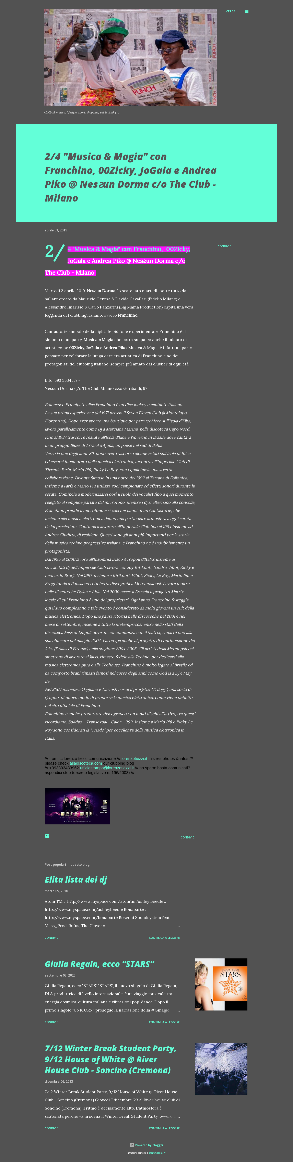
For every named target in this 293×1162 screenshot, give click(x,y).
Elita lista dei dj (76, 879)
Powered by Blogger (146, 1145)
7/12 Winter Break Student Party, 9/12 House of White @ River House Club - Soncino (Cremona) (111, 1059)
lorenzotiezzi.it (134, 758)
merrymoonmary (157, 1153)
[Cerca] (230, 11)
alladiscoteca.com (86, 763)
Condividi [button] (225, 246)
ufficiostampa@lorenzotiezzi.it (107, 768)
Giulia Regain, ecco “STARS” (99, 963)
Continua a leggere (164, 938)
